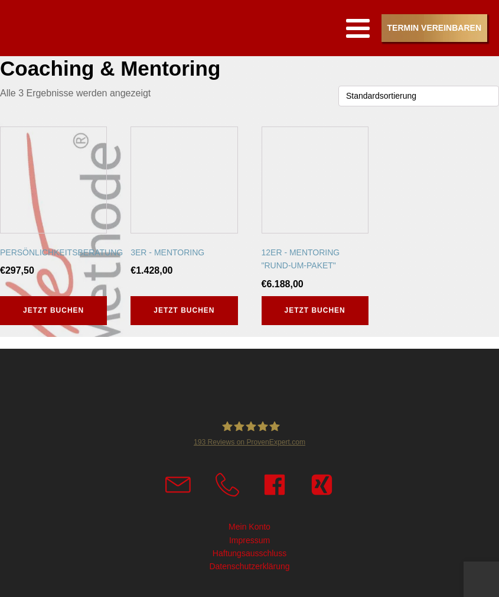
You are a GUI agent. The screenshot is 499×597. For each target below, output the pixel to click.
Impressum (249, 540)
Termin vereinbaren (434, 28)
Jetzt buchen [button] (53, 310)
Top (488, 585)
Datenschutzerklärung (249, 566)
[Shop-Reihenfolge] (418, 96)
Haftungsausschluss (249, 553)
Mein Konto (249, 526)
